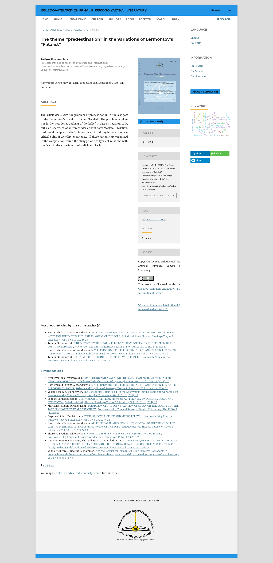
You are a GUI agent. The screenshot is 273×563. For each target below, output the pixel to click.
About (58, 19)
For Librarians (198, 76)
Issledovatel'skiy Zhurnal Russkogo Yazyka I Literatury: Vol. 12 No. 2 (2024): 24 (120, 346)
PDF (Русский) (153, 121)
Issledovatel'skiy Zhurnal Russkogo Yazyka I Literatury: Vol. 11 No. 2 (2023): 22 (122, 353)
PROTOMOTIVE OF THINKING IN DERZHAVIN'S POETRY (107, 357)
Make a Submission (205, 91)
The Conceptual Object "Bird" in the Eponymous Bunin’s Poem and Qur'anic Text (131, 391)
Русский (195, 43)
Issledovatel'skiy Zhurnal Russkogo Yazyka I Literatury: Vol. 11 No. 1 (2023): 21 (93, 437)
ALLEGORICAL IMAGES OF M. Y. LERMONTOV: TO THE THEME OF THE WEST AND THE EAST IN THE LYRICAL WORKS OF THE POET (111, 334)
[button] (200, 153)
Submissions (78, 19)
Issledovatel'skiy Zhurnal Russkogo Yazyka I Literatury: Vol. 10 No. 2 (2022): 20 (123, 381)
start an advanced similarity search (79, 473)
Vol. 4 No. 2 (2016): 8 (76, 29)
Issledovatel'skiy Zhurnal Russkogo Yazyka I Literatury (94, 10)
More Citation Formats (156, 195)
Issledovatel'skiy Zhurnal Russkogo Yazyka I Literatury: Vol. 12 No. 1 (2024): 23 (111, 402)
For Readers (196, 65)
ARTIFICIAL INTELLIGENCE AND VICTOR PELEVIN (112, 416)
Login (130, 19)
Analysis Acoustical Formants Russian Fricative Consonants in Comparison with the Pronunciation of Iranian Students (107, 452)
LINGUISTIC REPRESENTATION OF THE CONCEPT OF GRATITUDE (122, 433)
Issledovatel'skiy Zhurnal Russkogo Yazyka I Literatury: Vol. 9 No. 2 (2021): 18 (93, 395)
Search (161, 19)
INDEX (175, 19)
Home (44, 19)
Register (145, 19)
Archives (114, 19)
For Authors (196, 71)
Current (97, 19)
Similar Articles (52, 371)
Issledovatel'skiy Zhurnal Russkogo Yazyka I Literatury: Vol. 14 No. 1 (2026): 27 (109, 358)
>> (52, 465)
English (194, 37)
